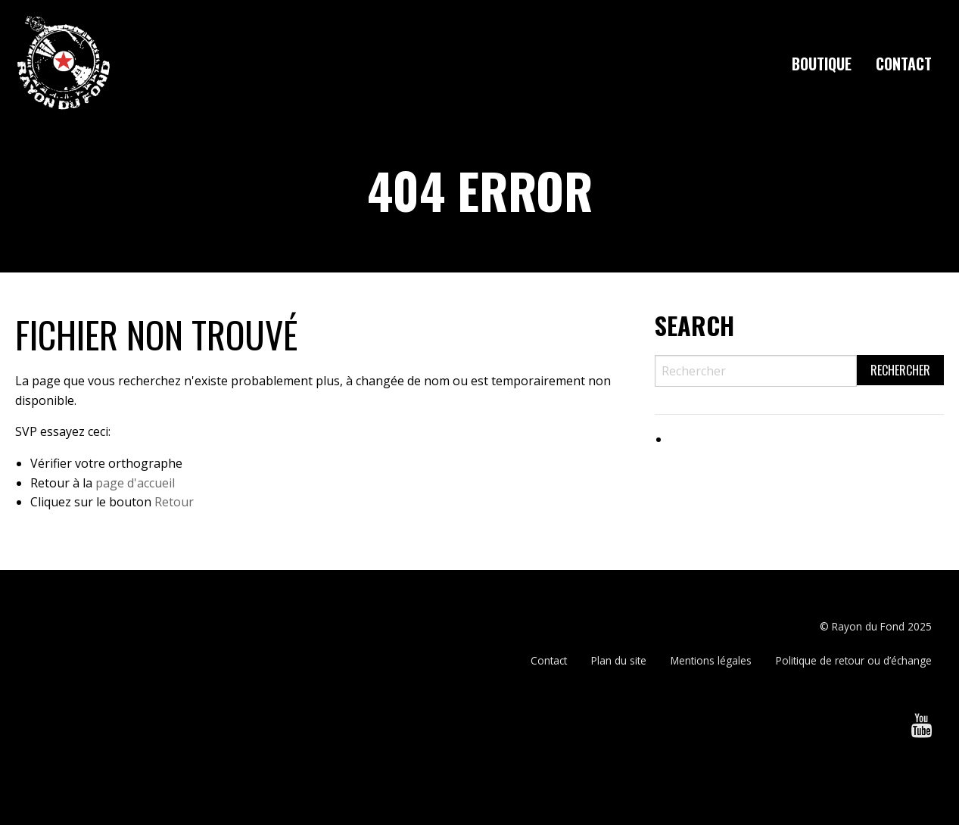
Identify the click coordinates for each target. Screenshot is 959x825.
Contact (904, 63)
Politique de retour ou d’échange (854, 660)
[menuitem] (822, 63)
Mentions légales (711, 660)
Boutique (822, 63)
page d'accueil (135, 483)
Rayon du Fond (868, 626)
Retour (174, 501)
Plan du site (618, 660)
